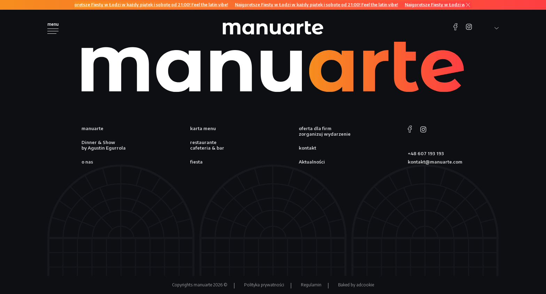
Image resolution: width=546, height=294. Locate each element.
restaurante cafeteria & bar (207, 145)
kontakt (307, 148)
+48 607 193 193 (426, 153)
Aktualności (312, 162)
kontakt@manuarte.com (435, 162)
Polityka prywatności (264, 284)
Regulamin (311, 284)
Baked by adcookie (356, 284)
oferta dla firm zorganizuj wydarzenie (325, 131)
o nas (87, 162)
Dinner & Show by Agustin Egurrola (103, 145)
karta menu (203, 128)
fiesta (196, 162)
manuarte (92, 128)
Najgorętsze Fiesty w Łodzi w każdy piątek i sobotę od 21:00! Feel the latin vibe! (148, 4)
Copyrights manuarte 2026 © (199, 284)
